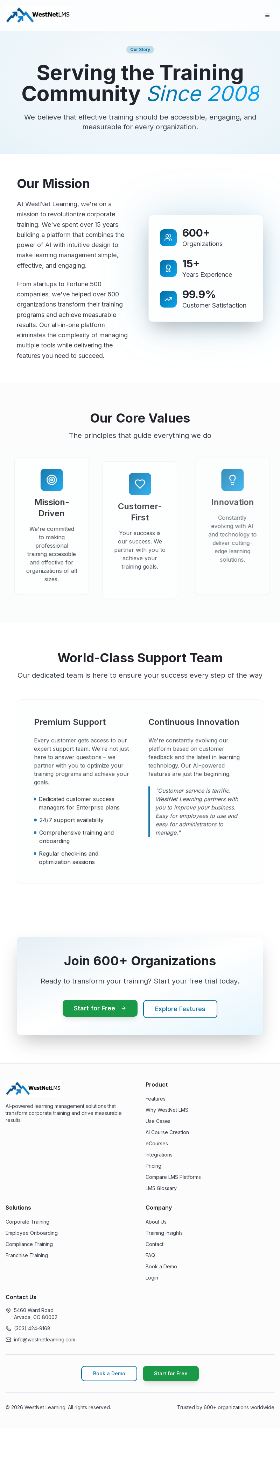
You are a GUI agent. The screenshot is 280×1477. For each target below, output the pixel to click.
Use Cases (158, 1121)
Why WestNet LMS (167, 1110)
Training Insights (164, 1233)
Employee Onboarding (32, 1233)
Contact (154, 1244)
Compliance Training (29, 1244)
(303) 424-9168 (32, 1328)
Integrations (159, 1155)
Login (152, 1278)
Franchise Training (27, 1255)
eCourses (157, 1143)
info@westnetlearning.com (44, 1339)
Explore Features (180, 1009)
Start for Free (100, 1008)
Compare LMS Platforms (173, 1177)
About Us (156, 1222)
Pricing (153, 1166)
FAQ (150, 1255)
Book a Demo (161, 1266)
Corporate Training (27, 1222)
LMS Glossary (161, 1188)
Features (156, 1099)
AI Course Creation (167, 1132)
